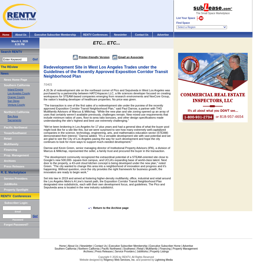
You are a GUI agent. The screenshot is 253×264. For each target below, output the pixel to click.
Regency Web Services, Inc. (119, 259)
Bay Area (13, 116)
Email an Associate (127, 57)
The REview (9, 67)
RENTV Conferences (95, 34)
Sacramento (14, 120)
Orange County (16, 97)
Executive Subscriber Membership (55, 34)
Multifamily (11, 144)
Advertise (163, 34)
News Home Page (15, 79)
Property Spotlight (16, 189)
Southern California (17, 85)
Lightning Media (164, 259)
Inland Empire (15, 89)
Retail (8, 138)
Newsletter (120, 34)
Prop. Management (16, 155)
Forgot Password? (16, 224)
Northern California (16, 112)
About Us (20, 34)
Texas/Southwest (15, 133)
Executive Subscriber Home (164, 246)
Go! (35, 59)
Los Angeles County (19, 93)
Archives (10, 160)
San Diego (13, 101)
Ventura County (16, 104)
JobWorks (10, 184)
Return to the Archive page (109, 207)
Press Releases (14, 166)
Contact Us (142, 34)
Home (5, 34)
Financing (10, 149)
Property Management (185, 248)
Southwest (129, 248)
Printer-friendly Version (91, 57)
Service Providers (16, 178)
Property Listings (159, 251)
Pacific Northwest (15, 127)
